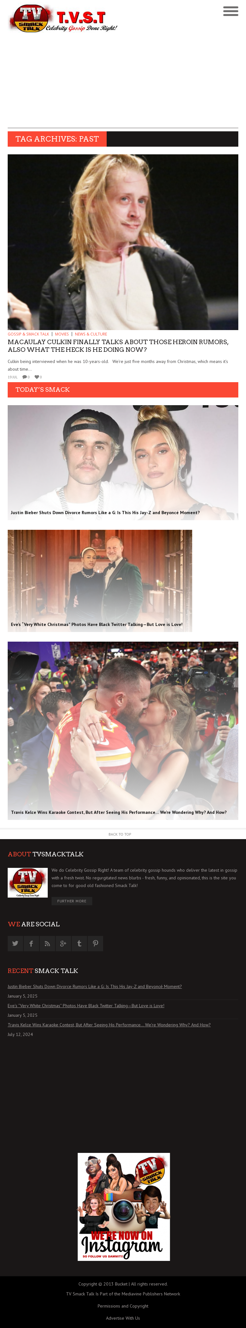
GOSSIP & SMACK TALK (28, 334)
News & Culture (91, 334)
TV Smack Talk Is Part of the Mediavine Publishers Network (123, 1294)
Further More (71, 901)
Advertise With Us (123, 1318)
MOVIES (62, 334)
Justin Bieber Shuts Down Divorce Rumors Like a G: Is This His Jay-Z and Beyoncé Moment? (95, 986)
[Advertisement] (123, 83)
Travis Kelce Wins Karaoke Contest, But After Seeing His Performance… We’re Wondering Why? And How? (109, 1025)
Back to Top (120, 834)
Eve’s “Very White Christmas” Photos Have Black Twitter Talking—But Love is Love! (86, 1005)
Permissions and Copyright (123, 1306)
